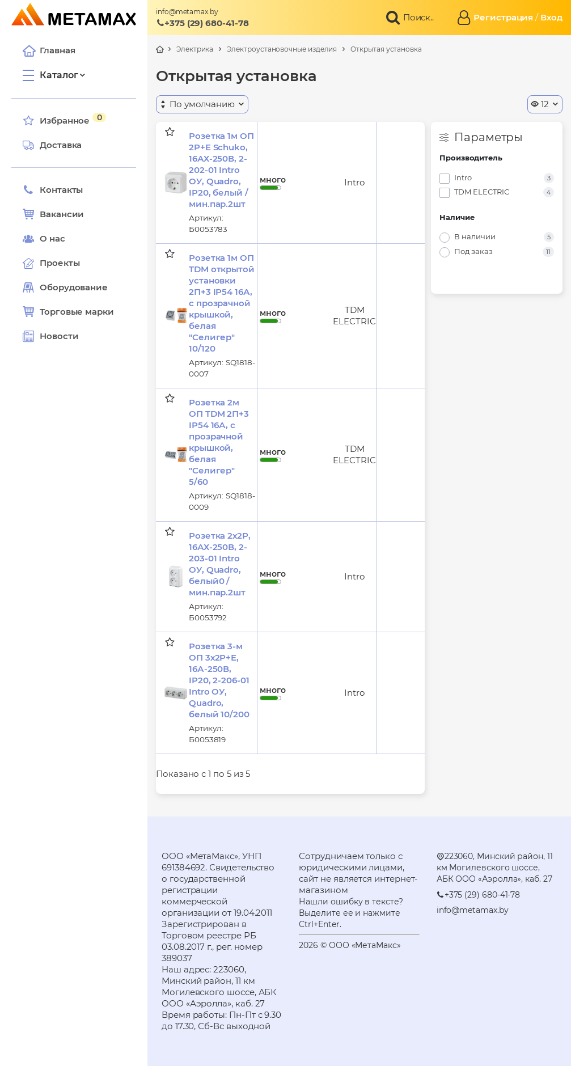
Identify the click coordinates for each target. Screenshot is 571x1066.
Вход (551, 17)
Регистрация (503, 17)
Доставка (52, 145)
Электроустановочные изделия (282, 49)
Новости (50, 336)
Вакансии (53, 214)
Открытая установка (386, 49)
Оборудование (74, 287)
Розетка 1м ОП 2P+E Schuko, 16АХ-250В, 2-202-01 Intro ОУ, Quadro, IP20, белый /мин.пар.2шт (221, 169)
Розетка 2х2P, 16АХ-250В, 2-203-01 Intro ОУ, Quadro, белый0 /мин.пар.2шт (220, 564)
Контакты (53, 190)
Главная (49, 50)
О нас (44, 238)
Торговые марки (68, 312)
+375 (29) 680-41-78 (202, 23)
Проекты (59, 262)
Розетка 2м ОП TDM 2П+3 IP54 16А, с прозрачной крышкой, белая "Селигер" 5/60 (219, 442)
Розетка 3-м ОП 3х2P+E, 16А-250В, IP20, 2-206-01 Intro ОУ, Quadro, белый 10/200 (219, 680)
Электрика (194, 49)
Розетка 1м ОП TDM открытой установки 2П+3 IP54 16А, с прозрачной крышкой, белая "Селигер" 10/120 (222, 303)
